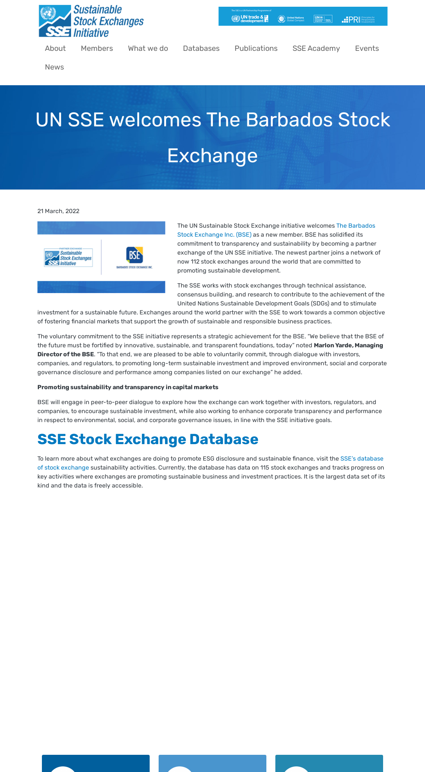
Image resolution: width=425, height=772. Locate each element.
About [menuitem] (55, 48)
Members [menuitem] (97, 48)
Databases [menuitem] (201, 48)
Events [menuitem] (367, 48)
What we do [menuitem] (148, 48)
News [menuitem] (54, 66)
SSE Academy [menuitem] (316, 48)
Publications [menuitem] (256, 48)
